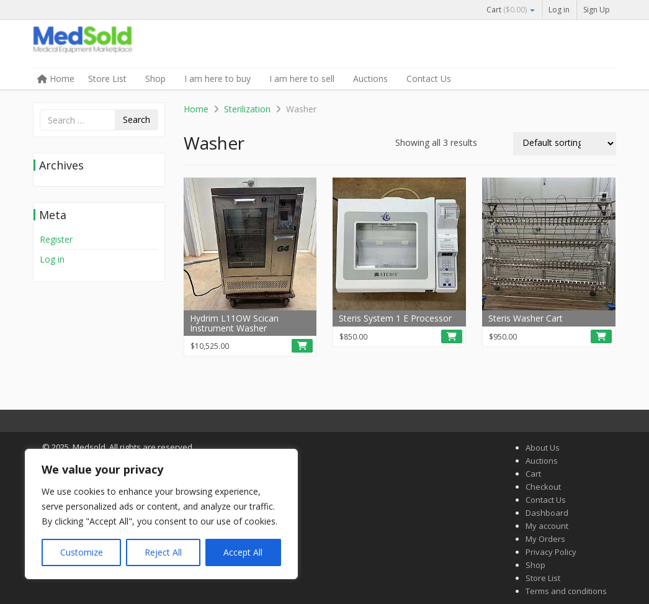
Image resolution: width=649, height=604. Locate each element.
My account (547, 525)
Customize (81, 552)
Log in (559, 9)
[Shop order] (564, 143)
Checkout (543, 486)
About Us (543, 447)
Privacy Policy (551, 551)
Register (56, 239)
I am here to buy (217, 78)
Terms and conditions (566, 591)
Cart (510, 9)
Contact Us (428, 78)
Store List (107, 78)
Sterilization (247, 109)
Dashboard (547, 512)
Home (55, 78)
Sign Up (596, 9)
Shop (155, 78)
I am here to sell (301, 78)
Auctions (370, 78)
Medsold (126, 44)
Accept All (242, 552)
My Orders (545, 538)
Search (136, 119)
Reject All (163, 552)
